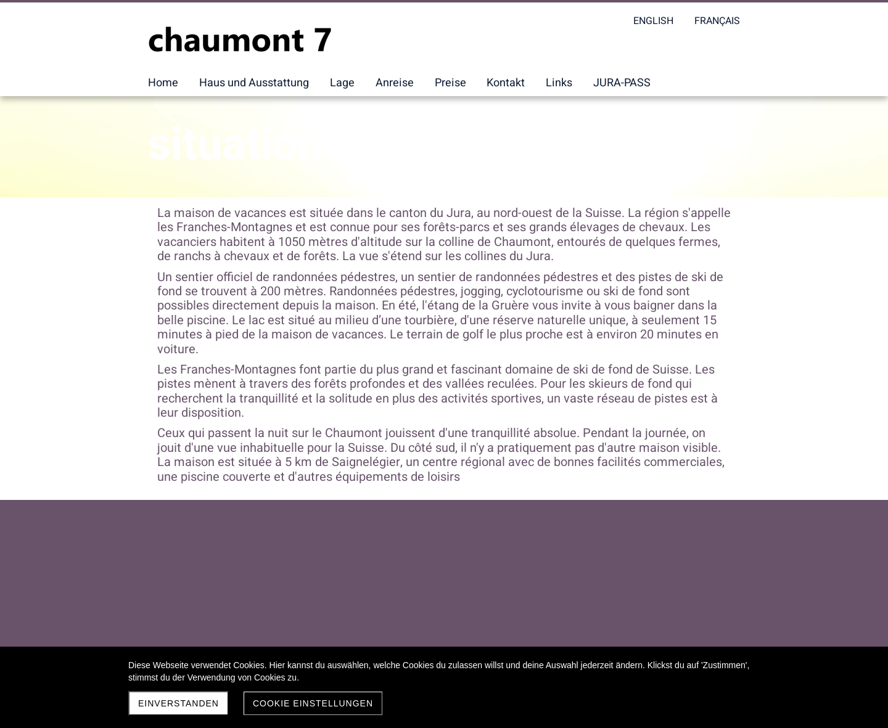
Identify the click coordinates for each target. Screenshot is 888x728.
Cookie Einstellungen (313, 703)
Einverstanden (178, 703)
